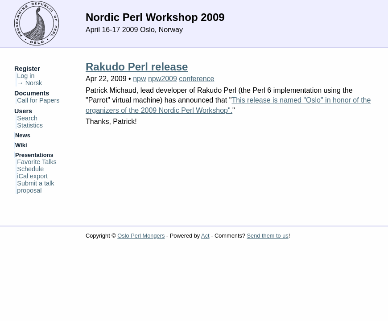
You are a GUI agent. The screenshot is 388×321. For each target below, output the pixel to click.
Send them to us (268, 235)
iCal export (32, 176)
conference (196, 78)
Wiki (21, 145)
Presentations (34, 155)
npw (139, 78)
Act (205, 235)
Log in (25, 75)
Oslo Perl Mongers (141, 235)
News (22, 135)
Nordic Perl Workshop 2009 (155, 17)
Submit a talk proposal (35, 187)
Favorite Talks (37, 161)
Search (27, 118)
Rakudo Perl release (137, 67)
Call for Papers (38, 100)
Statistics (30, 125)
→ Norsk (29, 82)
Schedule (30, 169)
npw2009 (162, 78)
